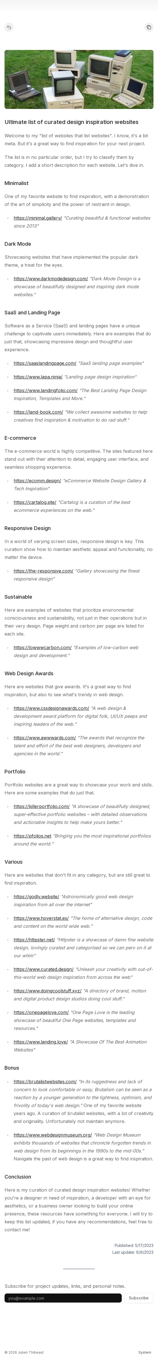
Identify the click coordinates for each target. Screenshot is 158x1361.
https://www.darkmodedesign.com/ (51, 278)
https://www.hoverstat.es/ (41, 918)
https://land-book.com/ (38, 412)
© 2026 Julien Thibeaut (24, 1352)
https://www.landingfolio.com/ (46, 390)
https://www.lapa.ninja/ (38, 377)
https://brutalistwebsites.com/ (45, 1081)
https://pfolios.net (32, 836)
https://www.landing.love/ (41, 1042)
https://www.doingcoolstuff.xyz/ (48, 991)
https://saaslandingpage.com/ (45, 363)
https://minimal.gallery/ (38, 218)
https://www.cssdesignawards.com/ (51, 708)
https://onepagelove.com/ (41, 1012)
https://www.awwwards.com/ (45, 738)
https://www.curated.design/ (44, 969)
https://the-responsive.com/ (43, 571)
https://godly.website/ (36, 896)
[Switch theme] (144, 1352)
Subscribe (139, 1297)
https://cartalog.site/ (35, 502)
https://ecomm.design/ (37, 480)
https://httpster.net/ (34, 940)
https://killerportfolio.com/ (42, 806)
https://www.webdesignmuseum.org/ (53, 1135)
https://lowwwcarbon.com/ (43, 647)
